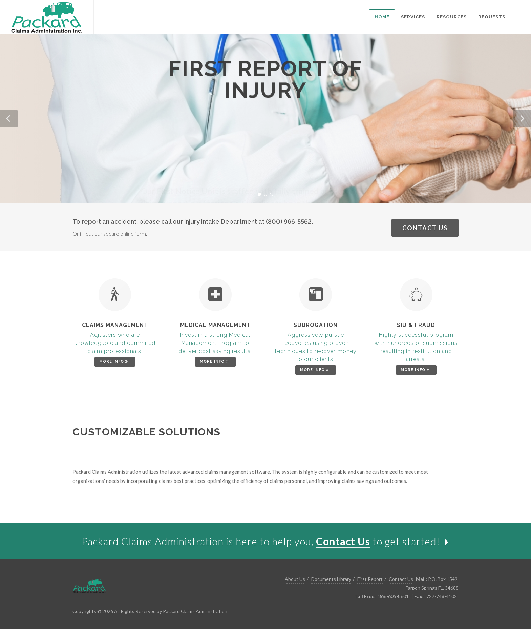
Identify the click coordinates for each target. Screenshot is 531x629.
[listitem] (382, 16)
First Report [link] (370, 579)
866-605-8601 (393, 596)
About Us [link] (295, 579)
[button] (9, 118)
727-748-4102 (441, 596)
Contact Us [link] (425, 228)
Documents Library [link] (331, 579)
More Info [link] (114, 361)
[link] (46, 17)
